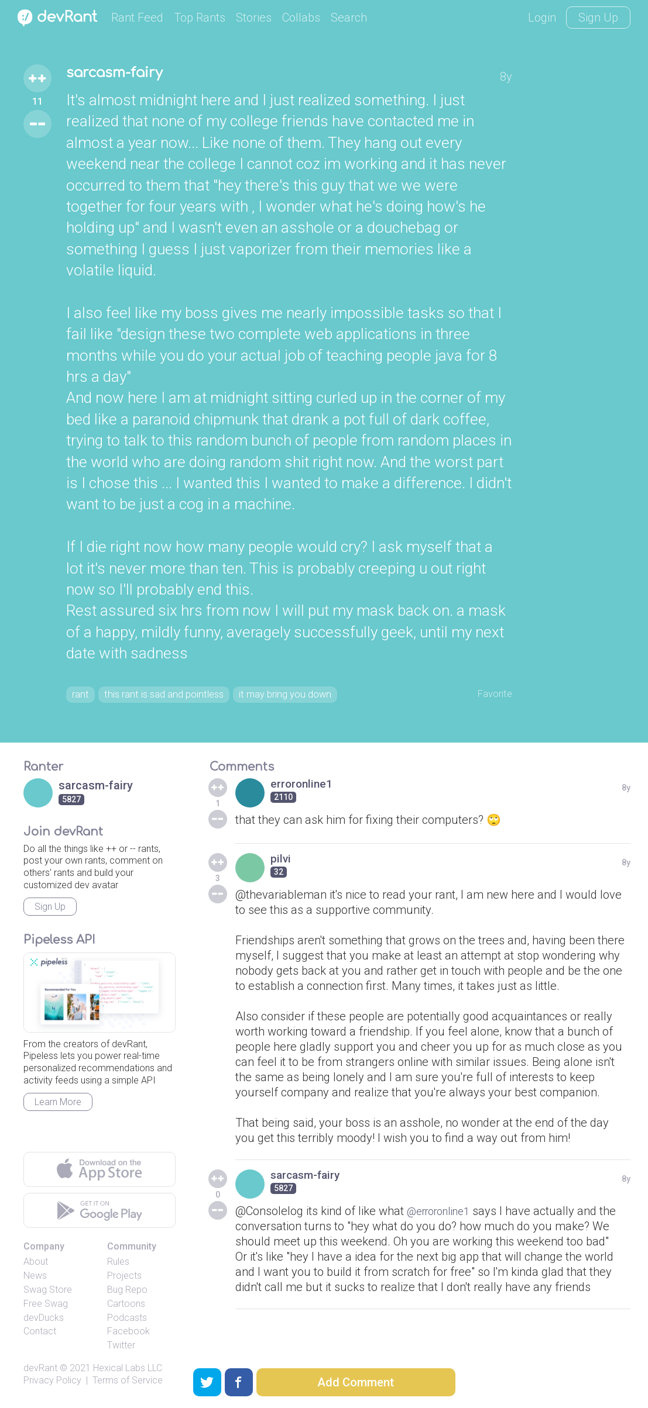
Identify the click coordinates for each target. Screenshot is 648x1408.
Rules (118, 1265)
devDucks (43, 1321)
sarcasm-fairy (124, 74)
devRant (40, 1371)
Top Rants (199, 18)
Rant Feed (137, 18)
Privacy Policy (52, 1383)
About (35, 1265)
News (35, 1279)
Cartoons (126, 1307)
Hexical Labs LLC (127, 1371)
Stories (254, 18)
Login (542, 18)
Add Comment (355, 1382)
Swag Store (47, 1293)
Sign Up (598, 18)
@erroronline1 (443, 1214)
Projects (124, 1279)
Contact (39, 1335)
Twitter (121, 1348)
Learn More (58, 1105)
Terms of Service (127, 1383)
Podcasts (127, 1321)
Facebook (128, 1335)
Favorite (491, 695)
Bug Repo (127, 1293)
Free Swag (45, 1307)
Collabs (301, 18)
